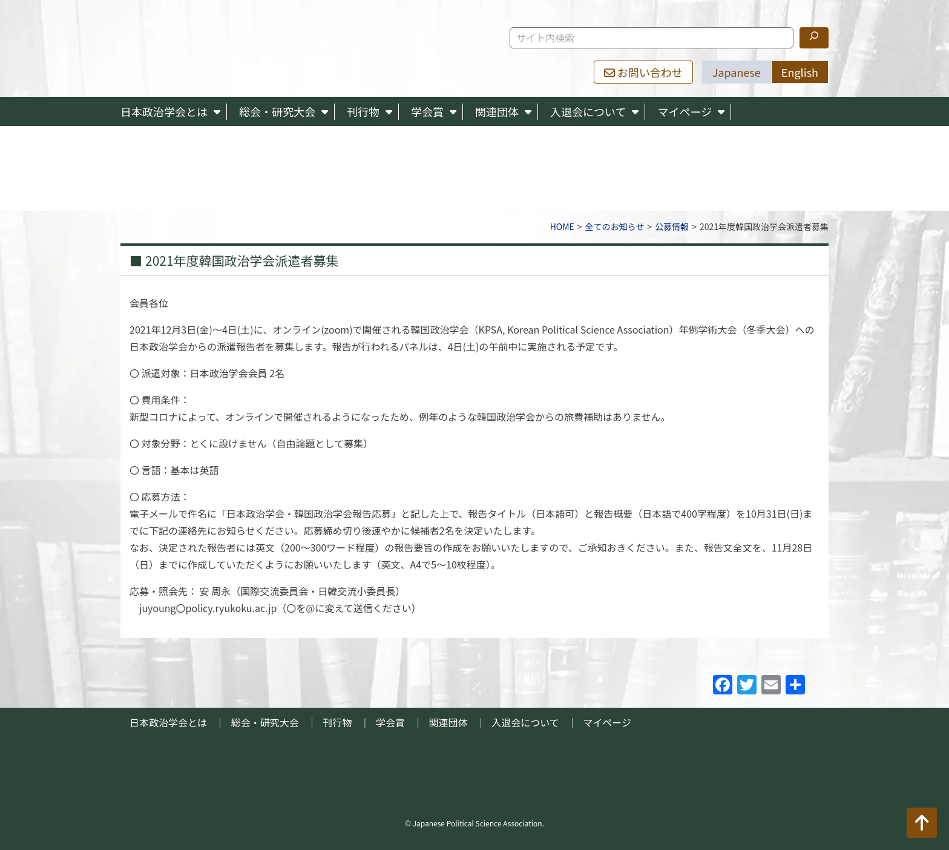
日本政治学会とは (164, 111)
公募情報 (672, 226)
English (799, 72)
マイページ (684, 111)
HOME (562, 226)
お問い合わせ (643, 72)
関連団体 (497, 111)
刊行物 (363, 111)
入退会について (588, 111)
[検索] (814, 37)
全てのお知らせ (615, 226)
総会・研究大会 (277, 111)
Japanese (736, 72)
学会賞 (427, 111)
